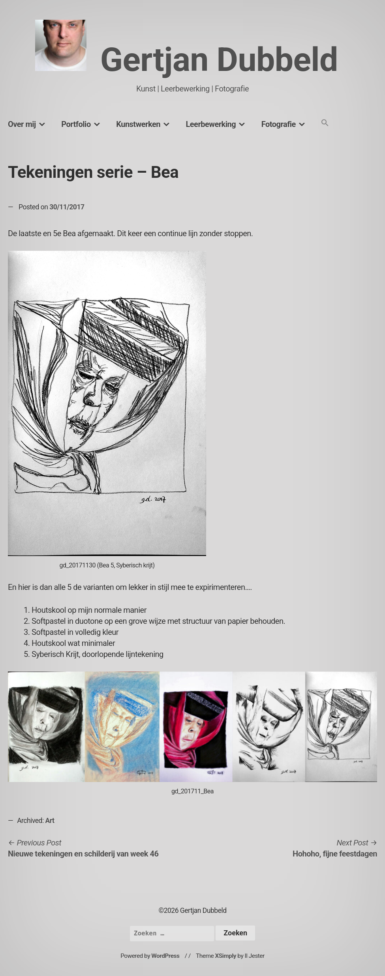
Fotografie (278, 124)
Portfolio (75, 124)
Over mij (22, 124)
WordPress (165, 955)
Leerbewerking (211, 124)
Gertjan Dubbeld (219, 59)
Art (49, 821)
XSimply (225, 955)
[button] (325, 123)
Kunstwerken (138, 124)
